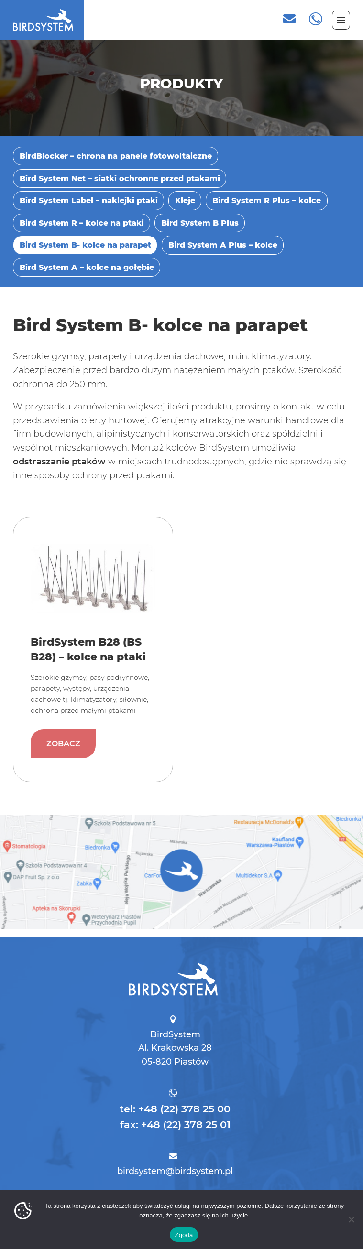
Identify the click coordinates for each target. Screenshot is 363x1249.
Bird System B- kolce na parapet (85, 244)
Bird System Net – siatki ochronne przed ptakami (120, 178)
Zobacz (69, 725)
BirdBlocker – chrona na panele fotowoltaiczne (116, 156)
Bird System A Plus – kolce (222, 244)
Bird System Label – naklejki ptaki (89, 200)
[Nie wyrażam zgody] (351, 1219)
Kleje (185, 200)
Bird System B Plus (200, 222)
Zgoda (184, 1234)
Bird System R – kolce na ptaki (82, 222)
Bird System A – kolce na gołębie (87, 267)
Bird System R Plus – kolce (266, 200)
